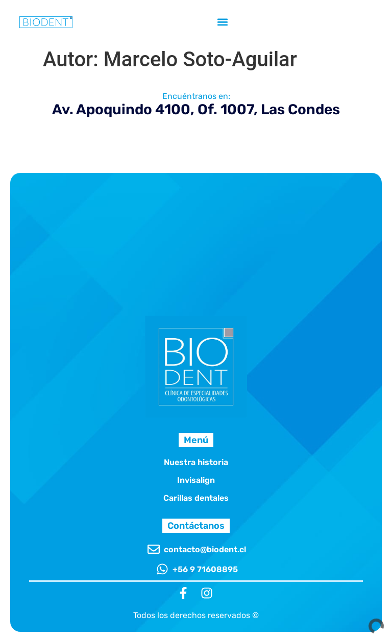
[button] (222, 21)
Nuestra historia (196, 462)
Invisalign (196, 480)
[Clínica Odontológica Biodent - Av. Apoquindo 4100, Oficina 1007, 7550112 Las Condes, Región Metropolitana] (196, 211)
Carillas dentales (196, 498)
